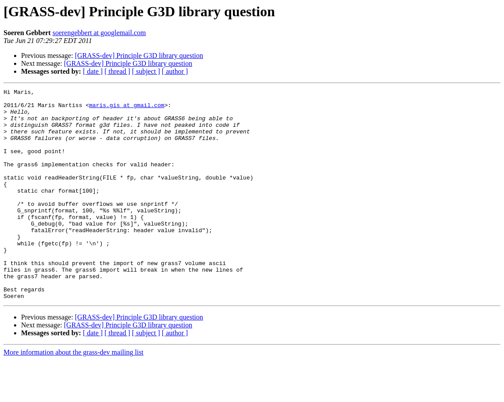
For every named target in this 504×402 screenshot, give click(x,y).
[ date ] (93, 71)
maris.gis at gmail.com (126, 109)
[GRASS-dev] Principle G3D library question (139, 55)
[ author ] (175, 71)
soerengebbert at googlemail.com (99, 32)
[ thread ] (117, 71)
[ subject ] (146, 71)
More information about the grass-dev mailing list (73, 394)
